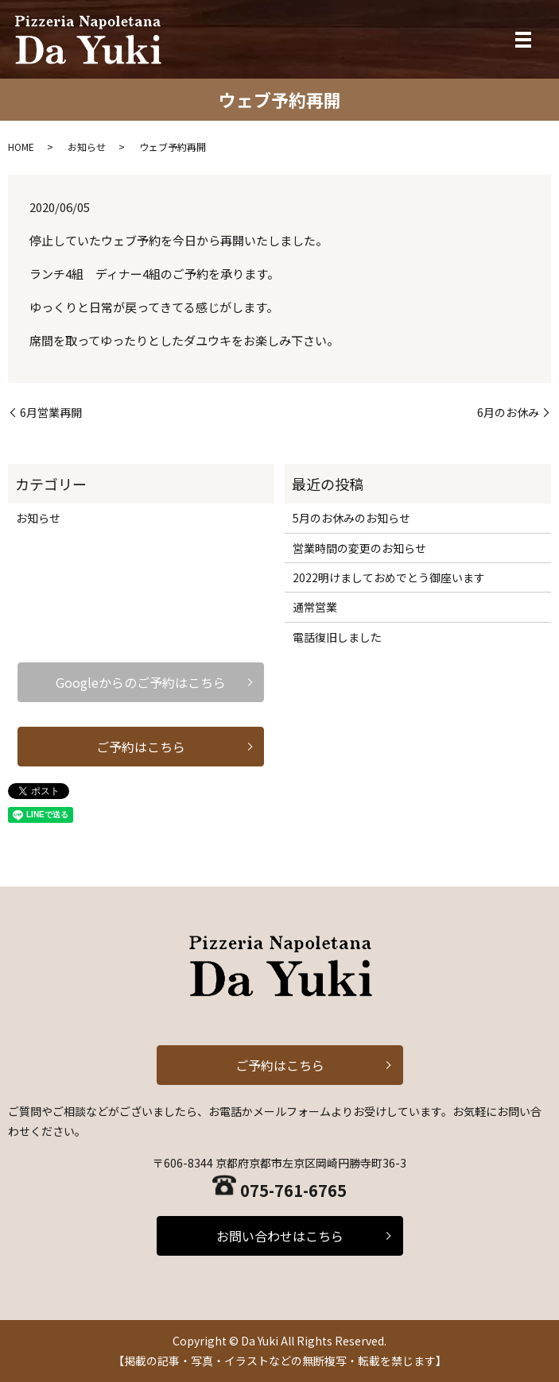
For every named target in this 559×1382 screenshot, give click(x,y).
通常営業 (315, 607)
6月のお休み (508, 412)
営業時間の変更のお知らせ (359, 548)
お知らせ (87, 146)
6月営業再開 (51, 412)
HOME (21, 146)
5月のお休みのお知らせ (351, 518)
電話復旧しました (337, 637)
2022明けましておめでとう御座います (389, 577)
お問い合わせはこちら (280, 1235)
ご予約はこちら (140, 746)
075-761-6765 (293, 1190)
